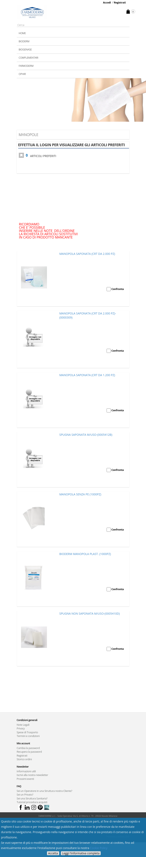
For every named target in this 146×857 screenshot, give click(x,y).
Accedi (107, 2)
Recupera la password (29, 751)
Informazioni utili (26, 771)
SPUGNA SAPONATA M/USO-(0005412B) (85, 435)
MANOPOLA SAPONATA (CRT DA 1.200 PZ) (87, 375)
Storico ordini (24, 759)
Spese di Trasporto (27, 732)
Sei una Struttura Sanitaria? (32, 798)
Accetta (53, 853)
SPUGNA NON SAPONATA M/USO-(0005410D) (89, 613)
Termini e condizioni (28, 736)
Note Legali (23, 725)
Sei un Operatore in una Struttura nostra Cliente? (44, 791)
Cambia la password (28, 748)
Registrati (120, 2)
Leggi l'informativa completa (81, 853)
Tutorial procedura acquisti (32, 802)
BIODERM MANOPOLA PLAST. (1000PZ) (85, 554)
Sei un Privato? (25, 794)
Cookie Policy (98, 848)
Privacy (21, 728)
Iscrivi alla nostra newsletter (32, 775)
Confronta (117, 289)
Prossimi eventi (25, 779)
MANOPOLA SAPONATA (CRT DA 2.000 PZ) (87, 254)
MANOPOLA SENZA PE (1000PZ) (80, 494)
